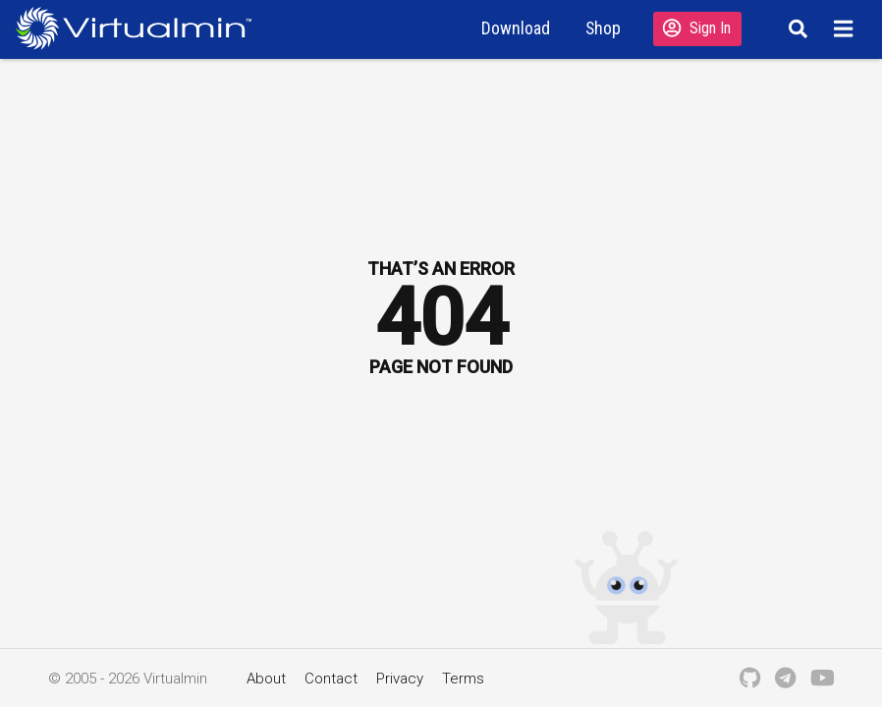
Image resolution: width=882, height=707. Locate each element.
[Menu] (846, 28)
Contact (331, 678)
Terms (463, 678)
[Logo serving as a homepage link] (141, 28)
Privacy (399, 678)
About (266, 678)
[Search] (795, 28)
